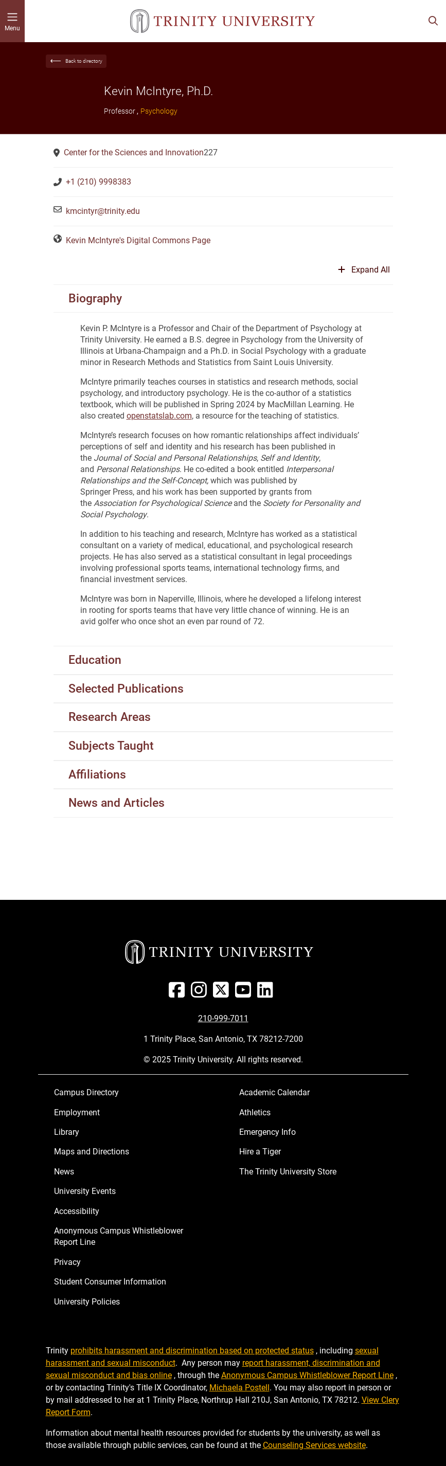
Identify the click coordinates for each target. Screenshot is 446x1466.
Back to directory (83, 61)
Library (66, 1132)
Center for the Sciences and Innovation (134, 152)
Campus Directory (86, 1092)
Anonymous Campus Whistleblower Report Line (118, 1236)
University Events (85, 1191)
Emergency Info (267, 1132)
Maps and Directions (91, 1151)
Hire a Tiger (260, 1151)
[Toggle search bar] (433, 21)
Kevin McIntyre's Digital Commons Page (138, 240)
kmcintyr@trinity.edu (103, 211)
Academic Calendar (274, 1092)
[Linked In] (267, 994)
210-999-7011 (223, 1018)
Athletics (255, 1112)
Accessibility (76, 1211)
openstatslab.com (159, 416)
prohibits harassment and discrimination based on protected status (192, 1350)
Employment (77, 1112)
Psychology (158, 111)
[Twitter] (223, 994)
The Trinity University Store (287, 1172)
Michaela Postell (239, 1387)
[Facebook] (179, 994)
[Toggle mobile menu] (12, 21)
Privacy (67, 1262)
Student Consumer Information (110, 1282)
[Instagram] (201, 994)
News (64, 1172)
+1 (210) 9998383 (98, 182)
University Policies (87, 1302)
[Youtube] (245, 994)
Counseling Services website (314, 1445)
